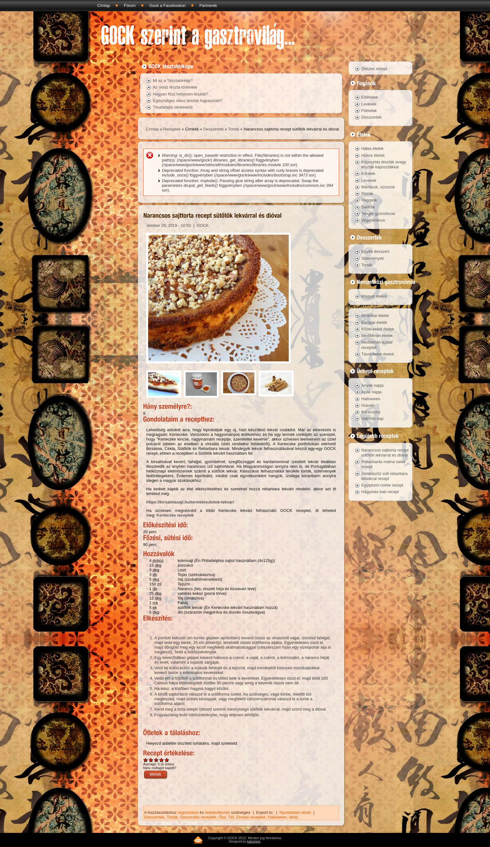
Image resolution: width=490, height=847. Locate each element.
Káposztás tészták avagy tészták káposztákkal (383, 164)
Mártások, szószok (378, 187)
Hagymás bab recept (380, 491)
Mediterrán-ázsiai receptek (376, 345)
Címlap (103, 5)
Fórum (130, 5)
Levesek (368, 104)
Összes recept (374, 68)
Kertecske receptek (175, 515)
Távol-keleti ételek (377, 354)
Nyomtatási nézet (295, 812)
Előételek (369, 97)
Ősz (222, 817)
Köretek (368, 173)
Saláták (368, 207)
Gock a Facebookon (167, 5)
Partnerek (208, 5)
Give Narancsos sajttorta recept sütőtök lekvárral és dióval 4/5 (161, 760)
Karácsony (370, 412)
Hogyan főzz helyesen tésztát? (180, 94)
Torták (233, 129)
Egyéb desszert (375, 251)
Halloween (277, 817)
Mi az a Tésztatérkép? (173, 80)
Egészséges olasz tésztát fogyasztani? (187, 100)
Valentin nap (372, 418)
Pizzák (367, 193)
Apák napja (371, 392)
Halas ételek (372, 148)
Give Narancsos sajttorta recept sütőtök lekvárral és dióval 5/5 (167, 760)
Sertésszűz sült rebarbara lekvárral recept (384, 476)
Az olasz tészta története (175, 87)
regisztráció (188, 812)
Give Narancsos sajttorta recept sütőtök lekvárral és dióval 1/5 (145, 760)
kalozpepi (253, 841)
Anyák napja (372, 385)
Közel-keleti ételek (377, 329)
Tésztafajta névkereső (172, 107)
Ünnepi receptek (251, 817)
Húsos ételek (373, 155)
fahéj (293, 817)
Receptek (172, 129)
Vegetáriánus (373, 220)
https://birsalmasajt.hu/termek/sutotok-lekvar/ (190, 502)
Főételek (369, 110)
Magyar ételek (374, 296)
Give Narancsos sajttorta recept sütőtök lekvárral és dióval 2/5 (151, 760)
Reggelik (369, 200)
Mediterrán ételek (376, 335)
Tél (231, 817)
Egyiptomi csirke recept (382, 485)
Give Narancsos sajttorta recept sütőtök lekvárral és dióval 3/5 (156, 760)
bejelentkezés (217, 812)
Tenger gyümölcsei (378, 213)
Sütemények (372, 258)
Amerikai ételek (375, 315)
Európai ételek (374, 322)
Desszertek (213, 129)
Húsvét (367, 405)
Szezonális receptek (198, 817)
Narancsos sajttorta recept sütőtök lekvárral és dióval (385, 452)
